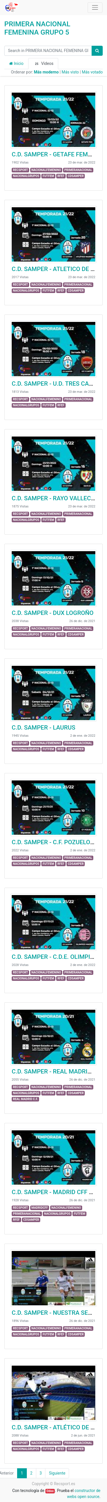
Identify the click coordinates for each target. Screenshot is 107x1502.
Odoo (50, 1491)
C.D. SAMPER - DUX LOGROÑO (53, 612)
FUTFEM (48, 176)
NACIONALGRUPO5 (26, 176)
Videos (43, 63)
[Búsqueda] (97, 51)
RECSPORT (20, 170)
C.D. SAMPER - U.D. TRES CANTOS (58, 383)
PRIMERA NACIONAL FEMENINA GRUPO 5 (37, 28)
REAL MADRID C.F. (25, 1099)
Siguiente (57, 1473)
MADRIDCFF (39, 1208)
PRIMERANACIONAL (78, 170)
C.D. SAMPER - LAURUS (43, 727)
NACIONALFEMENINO (46, 170)
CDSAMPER (76, 176)
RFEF (60, 176)
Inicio (16, 63)
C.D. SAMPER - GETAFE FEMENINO (59, 154)
